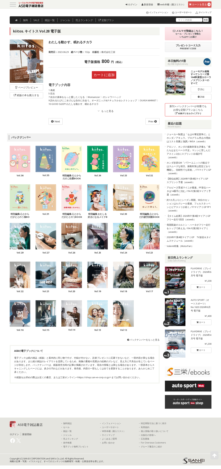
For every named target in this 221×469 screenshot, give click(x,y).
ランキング (84, 20)
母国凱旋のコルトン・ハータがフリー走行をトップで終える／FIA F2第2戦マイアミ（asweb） (188, 228)
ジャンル (65, 20)
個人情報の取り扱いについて (154, 431)
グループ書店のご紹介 (151, 446)
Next (57, 121)
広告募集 (145, 438)
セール (66, 427)
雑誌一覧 (67, 431)
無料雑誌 (67, 423)
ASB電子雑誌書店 (30, 425)
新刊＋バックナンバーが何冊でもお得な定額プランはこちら (188, 109)
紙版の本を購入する (26, 95)
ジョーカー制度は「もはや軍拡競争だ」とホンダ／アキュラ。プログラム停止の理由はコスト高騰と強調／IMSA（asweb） (188, 138)
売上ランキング (70, 438)
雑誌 (50, 20)
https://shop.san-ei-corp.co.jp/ (94, 377)
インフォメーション (155, 12)
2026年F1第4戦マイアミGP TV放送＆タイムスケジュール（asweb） (189, 239)
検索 (206, 19)
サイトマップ (202, 12)
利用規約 (145, 427)
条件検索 (67, 442)
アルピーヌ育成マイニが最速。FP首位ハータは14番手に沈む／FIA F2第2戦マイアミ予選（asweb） (189, 191)
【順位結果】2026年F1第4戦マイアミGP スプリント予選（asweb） (189, 180)
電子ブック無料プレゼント (76, 446)
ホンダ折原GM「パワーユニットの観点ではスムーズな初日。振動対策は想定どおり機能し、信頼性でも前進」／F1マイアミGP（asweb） (189, 168)
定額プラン (106, 20)
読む (201, 89)
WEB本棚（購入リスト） (113, 431)
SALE (36, 20)
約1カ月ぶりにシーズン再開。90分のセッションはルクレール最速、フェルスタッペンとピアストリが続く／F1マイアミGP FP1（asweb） (189, 205)
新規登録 (147, 4)
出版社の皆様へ (148, 435)
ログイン (131, 4)
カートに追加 (104, 74)
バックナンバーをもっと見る (143, 339)
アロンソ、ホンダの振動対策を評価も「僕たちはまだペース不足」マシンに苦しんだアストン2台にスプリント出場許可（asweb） (188, 152)
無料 (25, 20)
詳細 (201, 96)
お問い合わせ (108, 442)
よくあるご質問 (109, 438)
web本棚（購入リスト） (171, 4)
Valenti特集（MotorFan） (180, 246)
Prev (150, 121)
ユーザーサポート (180, 12)
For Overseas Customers (153, 442)
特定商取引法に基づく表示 (153, 423)
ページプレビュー (26, 87)
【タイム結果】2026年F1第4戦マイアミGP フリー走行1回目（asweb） (189, 217)
